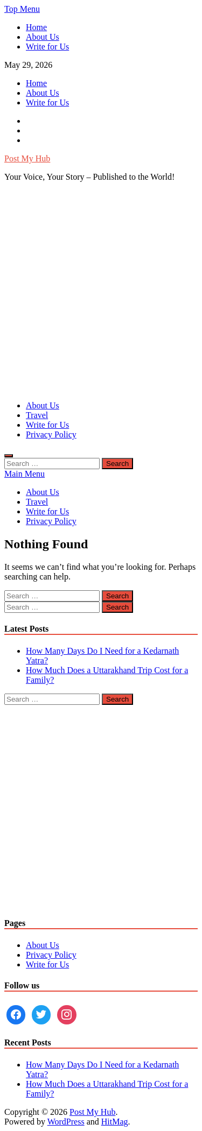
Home (36, 27)
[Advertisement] (101, 291)
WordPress (66, 1121)
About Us (42, 36)
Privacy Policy (51, 434)
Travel (37, 415)
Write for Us (47, 46)
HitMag (114, 1121)
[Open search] (8, 455)
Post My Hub (27, 158)
